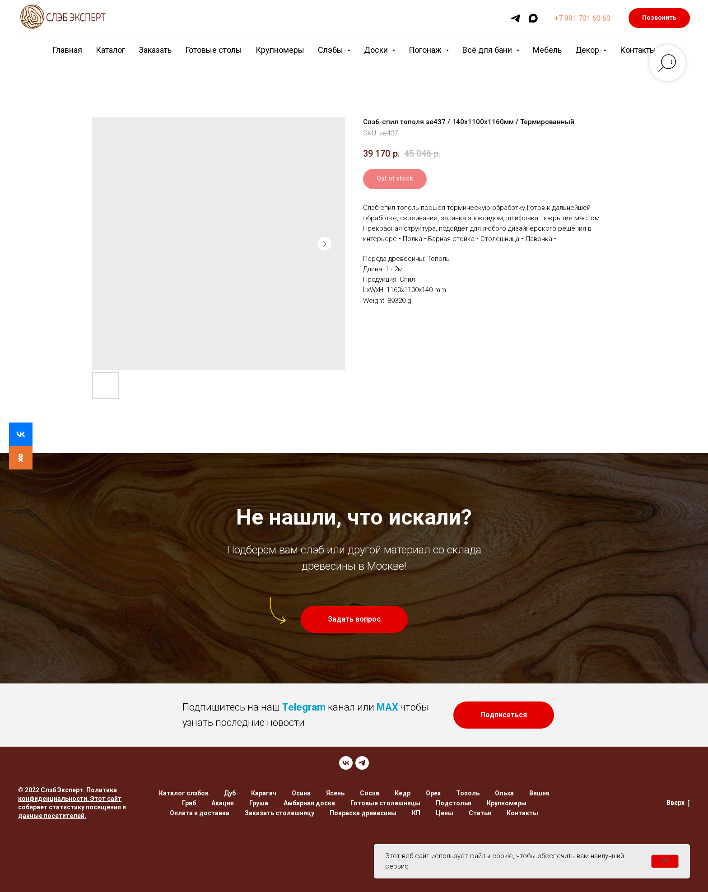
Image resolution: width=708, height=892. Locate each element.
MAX (387, 707)
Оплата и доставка (199, 813)
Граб (189, 803)
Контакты (638, 50)
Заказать (155, 50)
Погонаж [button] (426, 50)
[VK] (346, 763)
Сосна (369, 793)
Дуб (230, 793)
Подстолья (453, 803)
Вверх (678, 803)
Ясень (335, 793)
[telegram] (515, 18)
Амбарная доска (309, 803)
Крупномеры (280, 50)
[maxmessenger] (533, 18)
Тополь (468, 793)
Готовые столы (213, 50)
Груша (258, 803)
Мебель (547, 50)
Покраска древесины (363, 813)
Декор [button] (588, 50)
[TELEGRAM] (362, 763)
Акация (222, 803)
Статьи (480, 813)
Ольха (504, 793)
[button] (354, 619)
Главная (67, 50)
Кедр (402, 793)
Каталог (110, 50)
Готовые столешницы (385, 803)
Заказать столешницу (279, 813)
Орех (433, 793)
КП (416, 813)
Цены (444, 813)
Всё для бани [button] (488, 50)
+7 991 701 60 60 (582, 18)
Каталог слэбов (184, 793)
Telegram (304, 707)
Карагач (263, 793)
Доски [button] (377, 50)
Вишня (539, 793)
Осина (301, 793)
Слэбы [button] (331, 50)
